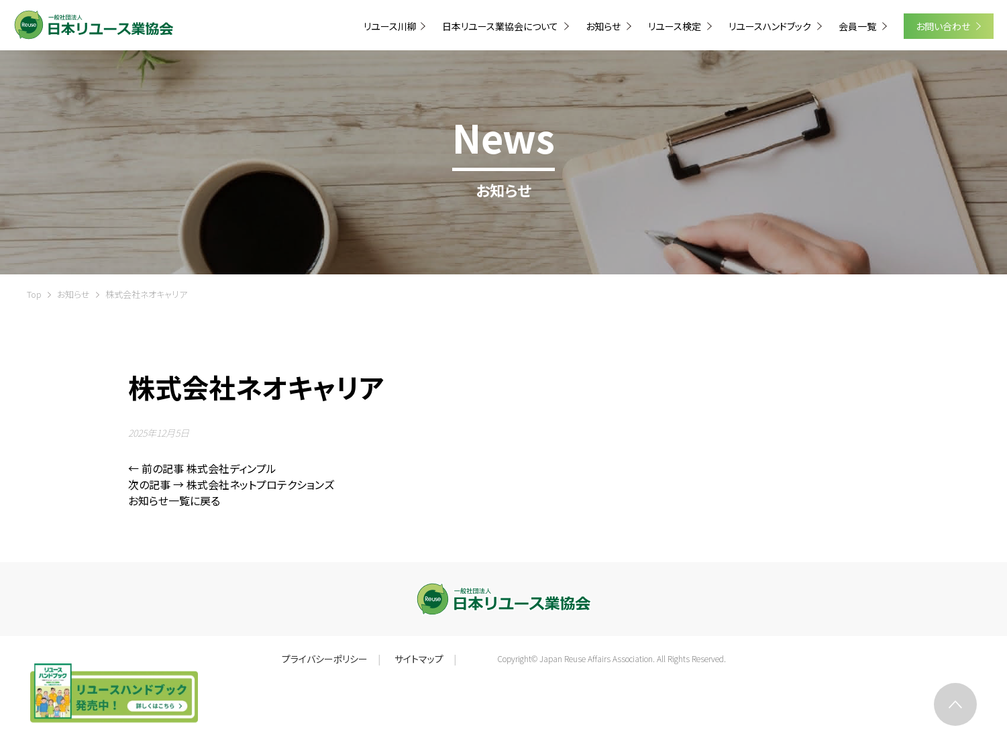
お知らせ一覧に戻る (174, 500)
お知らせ (73, 294)
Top (34, 294)
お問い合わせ (944, 26)
